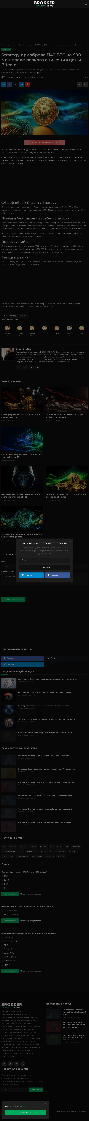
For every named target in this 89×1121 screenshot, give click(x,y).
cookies (22, 1106)
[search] (86, 4)
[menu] (3, 4)
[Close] (71, 541)
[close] (46, 1103)
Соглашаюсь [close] (25, 1112)
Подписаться (44, 567)
